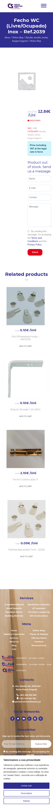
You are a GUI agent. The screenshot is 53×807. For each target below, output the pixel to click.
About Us (14, 641)
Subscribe (41, 744)
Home (14, 630)
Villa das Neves (39, 638)
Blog (14, 645)
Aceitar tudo (26, 786)
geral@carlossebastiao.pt (28, 701)
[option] (26, 81)
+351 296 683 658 (27, 695)
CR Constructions (39, 616)
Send (35, 252)
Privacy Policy (34, 244)
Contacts (38, 641)
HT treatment (39, 608)
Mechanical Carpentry (39, 604)
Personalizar (26, 793)
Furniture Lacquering (39, 612)
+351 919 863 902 (27, 698)
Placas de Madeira (39, 634)
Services (14, 638)
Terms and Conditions (15, 755)
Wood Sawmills (14, 608)
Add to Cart (25, 346)
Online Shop (39, 630)
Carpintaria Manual (14, 604)
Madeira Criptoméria (14, 634)
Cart (14, 649)
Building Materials (14, 616)
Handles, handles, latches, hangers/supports (37, 135)
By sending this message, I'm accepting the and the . (39, 238)
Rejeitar (26, 801)
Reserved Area (39, 645)
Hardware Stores (14, 612)
